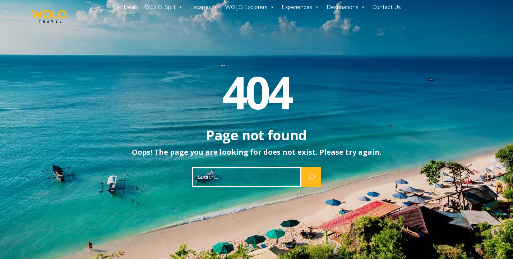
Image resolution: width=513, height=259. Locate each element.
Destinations (346, 7)
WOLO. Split (164, 7)
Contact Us (387, 7)
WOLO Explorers (249, 7)
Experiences (300, 7)
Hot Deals (125, 7)
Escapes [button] (204, 7)
